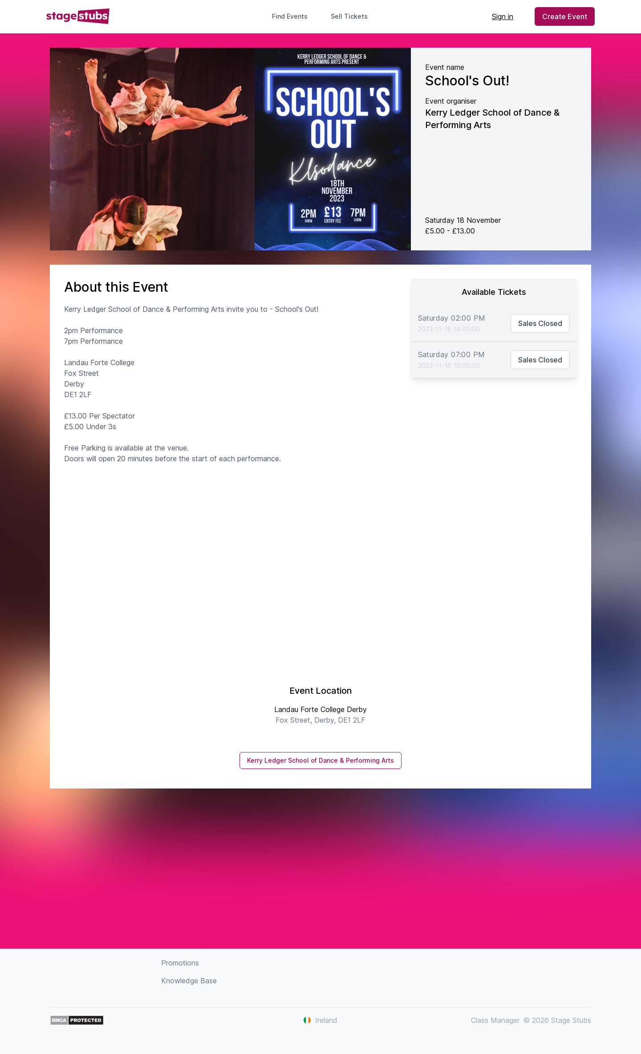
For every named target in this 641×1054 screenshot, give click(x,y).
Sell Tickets (353, 16)
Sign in (502, 16)
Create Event (564, 16)
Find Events (290, 16)
